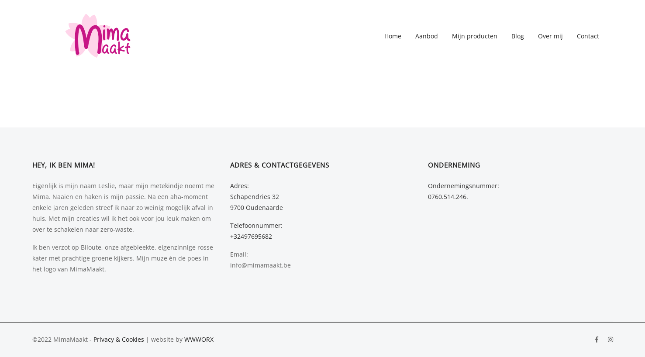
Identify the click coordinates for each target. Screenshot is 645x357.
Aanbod (426, 36)
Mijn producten (474, 36)
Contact (588, 36)
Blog (517, 36)
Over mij (550, 36)
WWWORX (199, 339)
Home (392, 36)
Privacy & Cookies (118, 339)
